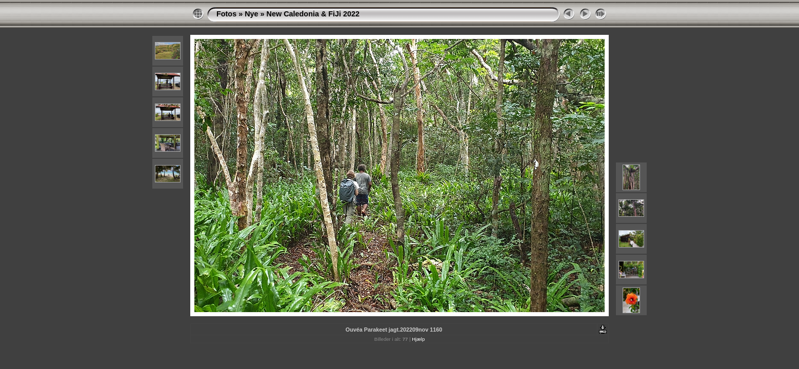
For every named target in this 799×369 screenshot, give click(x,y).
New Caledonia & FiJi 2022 (313, 14)
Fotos (226, 14)
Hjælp (418, 339)
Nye (251, 14)
